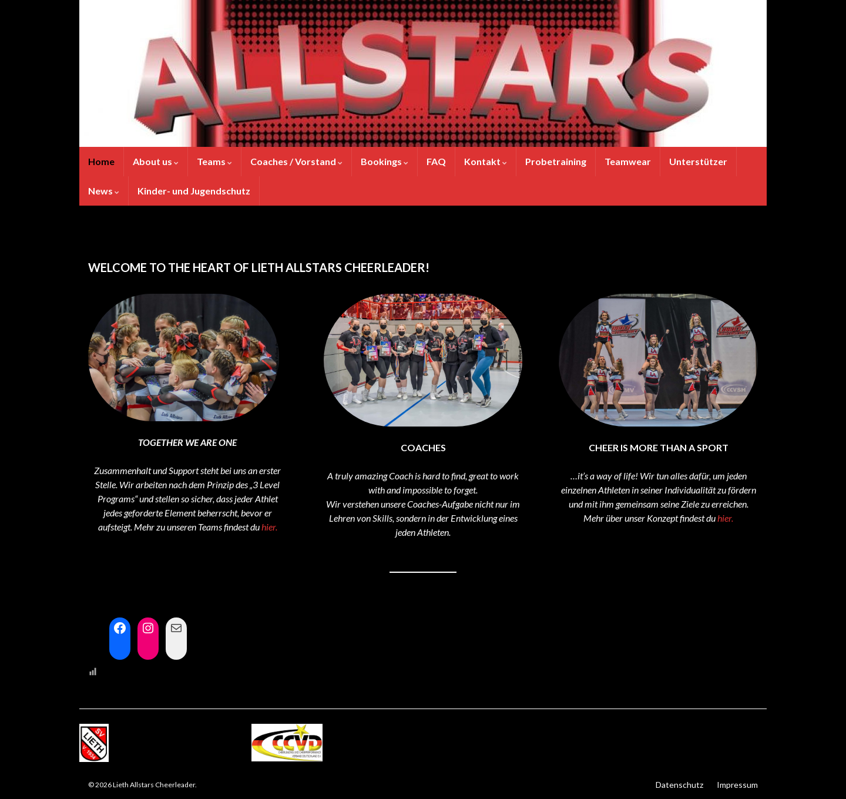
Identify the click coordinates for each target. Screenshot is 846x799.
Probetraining (555, 161)
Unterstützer (698, 161)
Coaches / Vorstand (296, 161)
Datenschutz (679, 785)
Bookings (384, 161)
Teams (214, 161)
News (103, 190)
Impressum (737, 785)
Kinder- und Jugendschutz (193, 190)
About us (156, 161)
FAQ (436, 161)
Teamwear (628, 161)
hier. (269, 526)
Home (101, 161)
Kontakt (485, 161)
